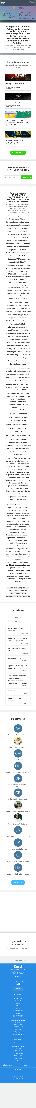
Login (32, 2)
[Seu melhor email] (12, 177)
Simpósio (18, 1005)
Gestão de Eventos (18, 1029)
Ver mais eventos (18, 152)
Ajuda (18, 1060)
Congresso (18, 1003)
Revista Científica (18, 1024)
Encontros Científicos (18, 1015)
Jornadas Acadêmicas (18, 1010)
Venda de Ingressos (18, 1027)
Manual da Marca (18, 1071)
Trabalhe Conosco (18, 1069)
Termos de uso (18, 1074)
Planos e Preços (18, 1055)
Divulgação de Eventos (18, 1026)
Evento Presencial (18, 998)
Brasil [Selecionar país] (18, 989)
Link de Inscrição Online (18, 1037)
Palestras (18, 1013)
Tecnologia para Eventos (18, 1034)
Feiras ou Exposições (18, 1016)
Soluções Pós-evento (18, 1031)
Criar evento (18, 1048)
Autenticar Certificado (18, 1057)
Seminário (18, 1007)
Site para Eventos (18, 1039)
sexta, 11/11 (18, 621)
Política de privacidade (18, 1078)
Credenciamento (18, 1042)
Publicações (18, 1022)
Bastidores (18, 1080)
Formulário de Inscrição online (18, 1036)
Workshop (18, 1008)
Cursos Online (18, 1011)
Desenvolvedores (18, 1058)
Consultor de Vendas (18, 1053)
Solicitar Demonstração (18, 1052)
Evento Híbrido (18, 1002)
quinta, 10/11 (18, 617)
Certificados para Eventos (18, 1041)
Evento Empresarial (18, 997)
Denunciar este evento (18, 960)
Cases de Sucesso (18, 1050)
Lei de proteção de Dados (18, 1076)
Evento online (18, 1000)
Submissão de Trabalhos (18, 1032)
